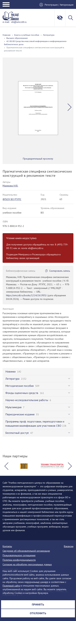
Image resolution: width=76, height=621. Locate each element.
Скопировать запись (59, 270)
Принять (38, 604)
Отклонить (38, 613)
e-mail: (6, 22)
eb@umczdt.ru (18, 22)
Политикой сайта (11, 585)
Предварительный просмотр (38, 158)
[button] (69, 107)
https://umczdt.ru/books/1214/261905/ (26, 295)
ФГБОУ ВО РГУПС (12, 199)
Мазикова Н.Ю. (10, 185)
